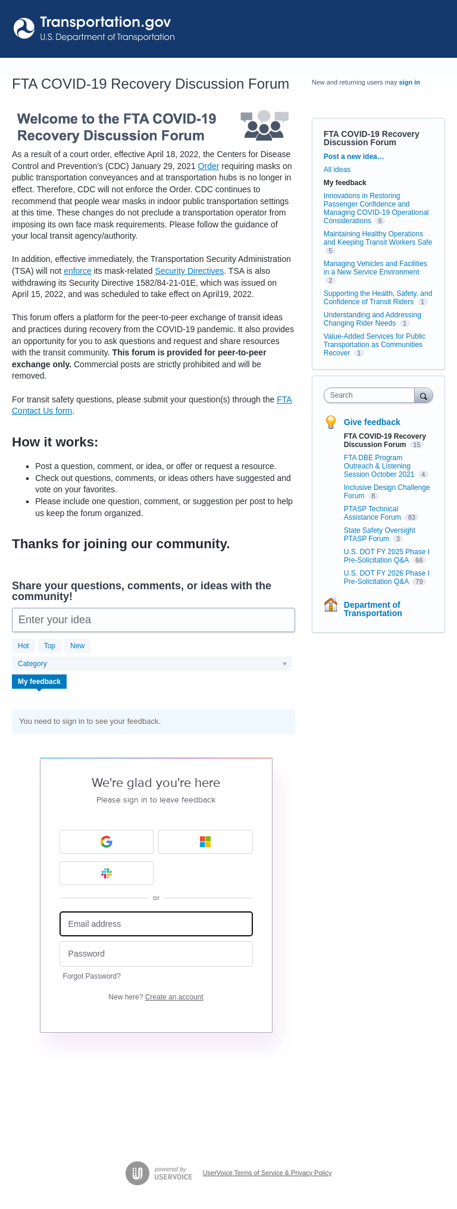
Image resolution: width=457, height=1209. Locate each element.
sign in (409, 82)
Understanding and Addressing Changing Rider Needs (372, 319)
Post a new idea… (354, 156)
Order (209, 166)
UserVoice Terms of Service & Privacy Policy (267, 1172)
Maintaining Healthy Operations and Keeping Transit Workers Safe (378, 238)
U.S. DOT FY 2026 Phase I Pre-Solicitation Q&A (387, 577)
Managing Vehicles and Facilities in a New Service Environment (375, 268)
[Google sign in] (107, 842)
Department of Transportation (373, 609)
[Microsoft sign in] (205, 842)
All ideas (337, 169)
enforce (78, 271)
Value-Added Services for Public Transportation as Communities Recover (374, 344)
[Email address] (156, 924)
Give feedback (372, 422)
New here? (155, 997)
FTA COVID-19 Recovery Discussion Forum (385, 440)
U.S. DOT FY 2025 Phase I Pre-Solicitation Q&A (387, 556)
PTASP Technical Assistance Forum (373, 513)
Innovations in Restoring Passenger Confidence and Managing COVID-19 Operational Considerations (376, 208)
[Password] (156, 954)
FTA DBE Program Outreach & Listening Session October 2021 (380, 466)
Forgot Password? (92, 976)
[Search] (423, 395)
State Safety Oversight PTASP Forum (379, 534)
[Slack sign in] (107, 873)
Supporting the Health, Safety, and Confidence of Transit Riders (378, 297)
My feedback (39, 681)
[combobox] (372, 395)
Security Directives (189, 271)
